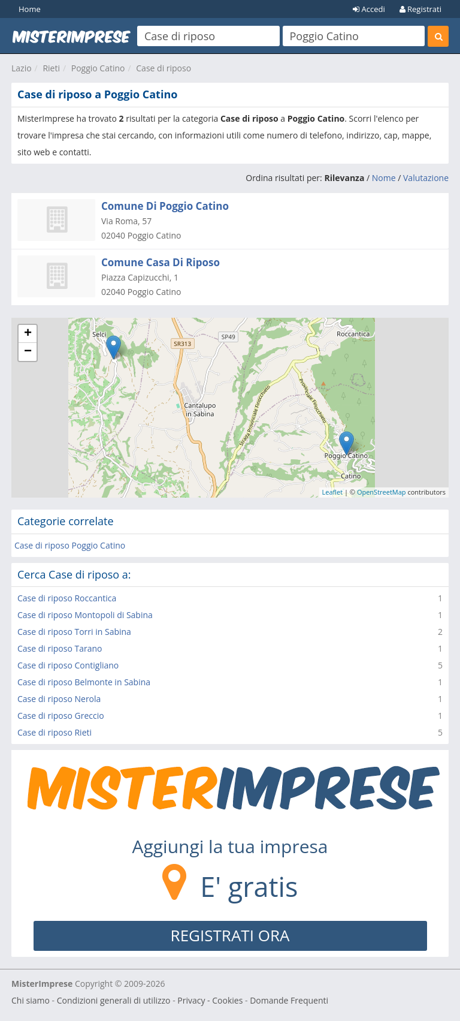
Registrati (420, 9)
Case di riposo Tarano (59, 648)
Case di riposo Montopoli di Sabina (85, 615)
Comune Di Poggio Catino (165, 206)
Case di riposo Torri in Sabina (74, 631)
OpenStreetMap (381, 491)
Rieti (51, 68)
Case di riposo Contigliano (68, 665)
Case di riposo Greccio (60, 715)
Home (30, 9)
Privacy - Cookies (210, 1000)
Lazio (21, 68)
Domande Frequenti (289, 1000)
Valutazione (426, 177)
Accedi (369, 9)
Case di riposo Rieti (54, 732)
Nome (384, 177)
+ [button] (28, 334)
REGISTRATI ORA (230, 935)
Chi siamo (30, 1000)
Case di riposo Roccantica (66, 598)
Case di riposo (163, 68)
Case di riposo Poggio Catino (69, 545)
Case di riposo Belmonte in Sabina (83, 682)
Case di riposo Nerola (59, 698)
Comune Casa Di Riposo (160, 262)
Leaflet (332, 491)
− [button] (28, 352)
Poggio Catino (98, 68)
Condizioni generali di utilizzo (114, 1000)
